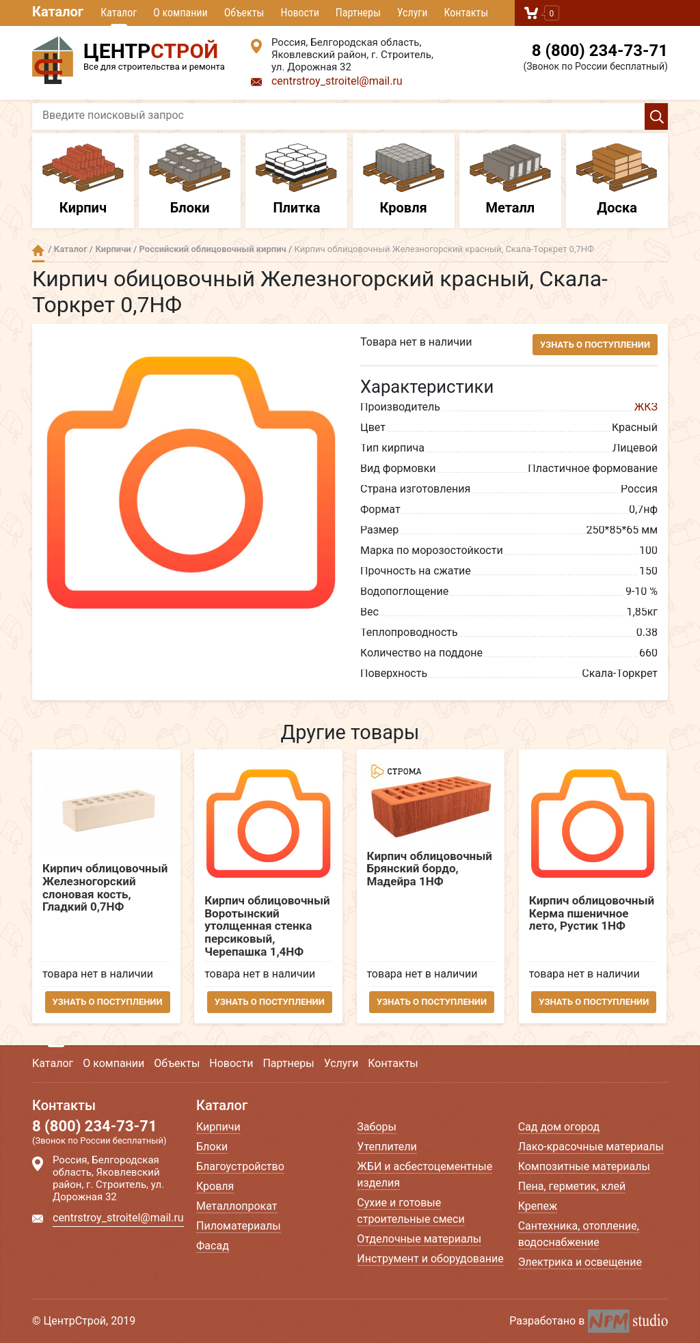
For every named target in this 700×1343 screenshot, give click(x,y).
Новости (299, 12)
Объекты (244, 12)
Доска (617, 179)
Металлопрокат (237, 1206)
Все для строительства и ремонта (131, 54)
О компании (180, 12)
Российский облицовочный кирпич (212, 249)
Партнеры (358, 12)
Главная (38, 250)
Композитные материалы (584, 1166)
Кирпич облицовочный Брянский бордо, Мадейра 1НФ (429, 869)
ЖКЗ (646, 406)
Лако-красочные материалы (591, 1146)
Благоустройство (240, 1166)
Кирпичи (113, 249)
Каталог (57, 11)
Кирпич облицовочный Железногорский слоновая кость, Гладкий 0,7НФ (104, 887)
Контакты (466, 12)
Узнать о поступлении (595, 345)
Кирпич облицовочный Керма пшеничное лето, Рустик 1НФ (592, 913)
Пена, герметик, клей (572, 1186)
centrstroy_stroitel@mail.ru (337, 80)
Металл (510, 179)
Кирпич (83, 179)
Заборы (376, 1126)
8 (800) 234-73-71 (600, 50)
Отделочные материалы (419, 1238)
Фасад (212, 1245)
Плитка (296, 179)
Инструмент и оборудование (430, 1258)
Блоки (189, 179)
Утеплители (386, 1146)
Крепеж (538, 1206)
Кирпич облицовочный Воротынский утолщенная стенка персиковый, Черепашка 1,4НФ (267, 926)
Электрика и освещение (580, 1262)
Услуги (412, 12)
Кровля (403, 179)
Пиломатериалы (238, 1225)
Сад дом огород (559, 1126)
